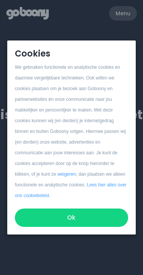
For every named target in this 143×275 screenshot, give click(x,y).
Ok (71, 217)
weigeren (67, 174)
